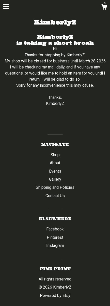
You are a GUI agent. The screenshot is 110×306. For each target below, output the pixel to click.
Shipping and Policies (55, 187)
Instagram (55, 245)
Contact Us (55, 195)
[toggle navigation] (6, 6)
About (55, 162)
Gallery (55, 179)
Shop (55, 154)
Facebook (55, 229)
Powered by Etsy (55, 295)
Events (55, 171)
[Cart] (104, 7)
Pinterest (55, 237)
